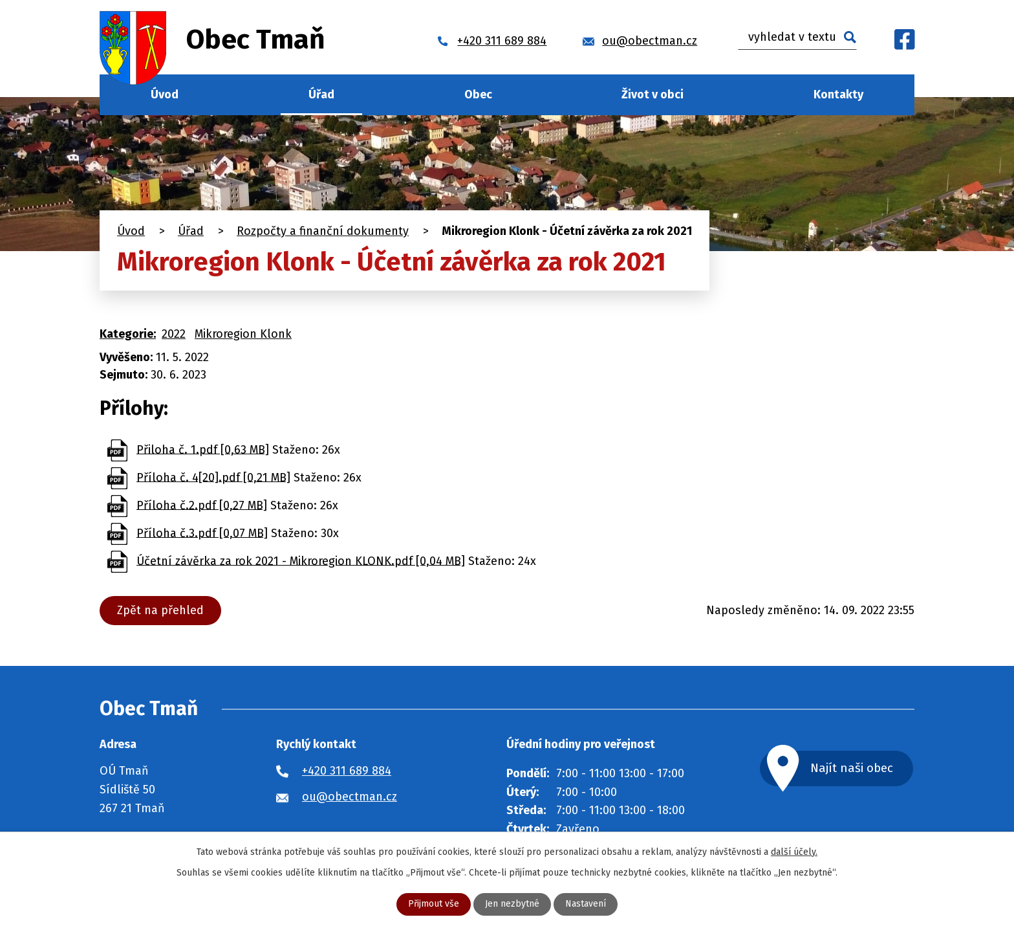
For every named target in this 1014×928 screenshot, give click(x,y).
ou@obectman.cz (349, 797)
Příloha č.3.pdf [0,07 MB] (202, 532)
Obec (478, 94)
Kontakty (838, 94)
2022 (174, 334)
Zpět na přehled (160, 610)
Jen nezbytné (512, 904)
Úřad (321, 94)
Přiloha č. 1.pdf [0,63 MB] (202, 449)
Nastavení (585, 904)
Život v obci (652, 94)
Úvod (164, 94)
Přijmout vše (433, 904)
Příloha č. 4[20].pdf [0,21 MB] (213, 477)
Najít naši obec (852, 767)
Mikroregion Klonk (243, 334)
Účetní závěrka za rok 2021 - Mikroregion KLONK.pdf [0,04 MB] (300, 560)
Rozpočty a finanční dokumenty (323, 231)
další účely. (794, 851)
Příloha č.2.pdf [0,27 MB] (201, 505)
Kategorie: (128, 334)
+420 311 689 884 (346, 771)
